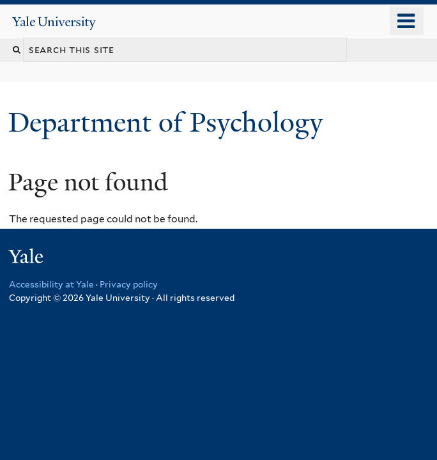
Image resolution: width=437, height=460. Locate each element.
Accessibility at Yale (51, 284)
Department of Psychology (169, 122)
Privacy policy (129, 284)
